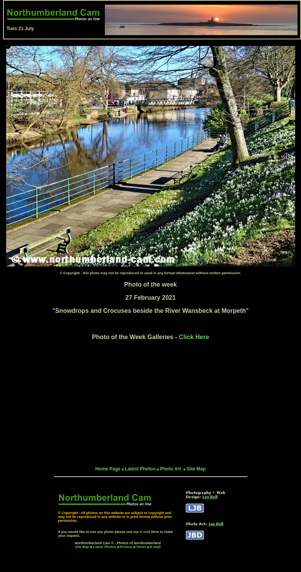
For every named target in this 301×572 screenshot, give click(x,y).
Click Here (194, 337)
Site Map (196, 469)
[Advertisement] (151, 403)
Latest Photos (104, 547)
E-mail (145, 532)
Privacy (126, 547)
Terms (141, 547)
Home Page (107, 469)
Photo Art (171, 469)
